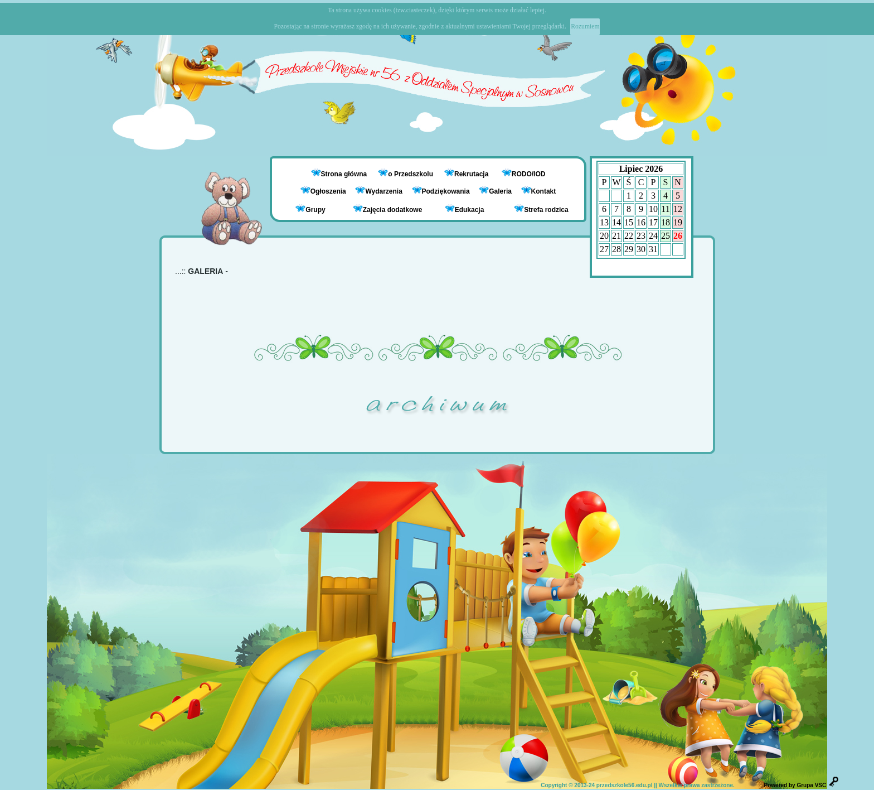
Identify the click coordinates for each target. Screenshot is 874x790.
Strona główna (345, 174)
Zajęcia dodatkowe (388, 209)
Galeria (495, 191)
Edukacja (464, 209)
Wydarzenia (378, 191)
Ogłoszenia (323, 191)
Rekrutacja (472, 174)
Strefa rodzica (541, 209)
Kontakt (543, 191)
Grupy (310, 209)
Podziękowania (441, 191)
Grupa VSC (811, 785)
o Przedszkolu (411, 174)
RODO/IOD (529, 174)
